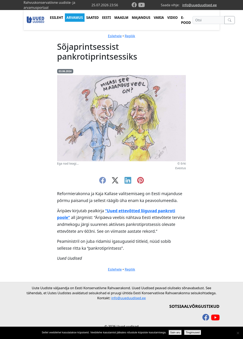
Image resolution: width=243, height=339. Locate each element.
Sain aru (175, 332)
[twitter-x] (115, 181)
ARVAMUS (75, 17)
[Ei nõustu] (238, 333)
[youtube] (141, 5)
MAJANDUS (141, 17)
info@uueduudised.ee (199, 5)
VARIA (159, 17)
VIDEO (172, 17)
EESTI (106, 17)
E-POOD (186, 20)
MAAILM (121, 17)
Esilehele (115, 36)
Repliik (130, 36)
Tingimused (193, 332)
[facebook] (135, 5)
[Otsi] (209, 20)
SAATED (92, 17)
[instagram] (140, 181)
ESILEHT (56, 17)
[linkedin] (128, 181)
